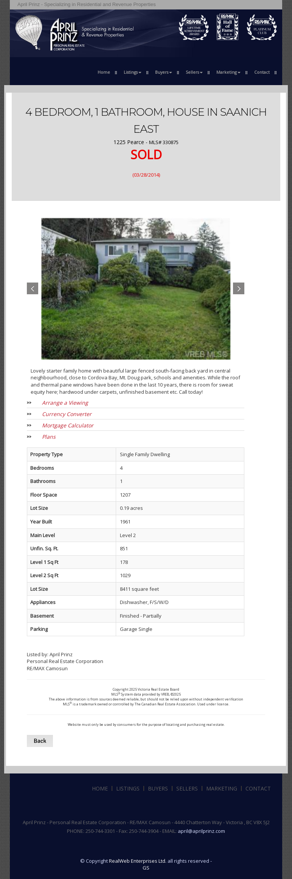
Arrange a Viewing (65, 402)
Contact (262, 72)
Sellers (187, 788)
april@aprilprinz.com (201, 831)
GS (146, 867)
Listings (128, 788)
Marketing (221, 788)
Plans (49, 436)
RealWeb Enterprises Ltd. (137, 860)
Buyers (158, 788)
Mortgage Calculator (67, 425)
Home (104, 72)
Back (40, 741)
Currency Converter (67, 414)
